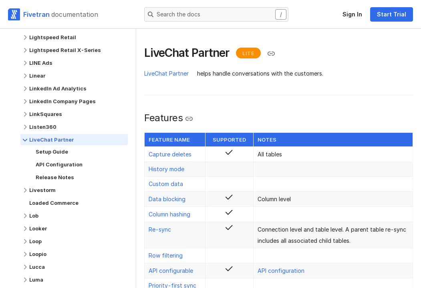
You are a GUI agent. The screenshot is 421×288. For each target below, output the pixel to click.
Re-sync (160, 229)
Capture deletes (170, 154)
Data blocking (167, 199)
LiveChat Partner (166, 73)
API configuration (281, 270)
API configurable (171, 270)
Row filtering (166, 255)
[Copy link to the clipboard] (271, 54)
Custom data (166, 183)
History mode (166, 169)
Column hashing (169, 214)
